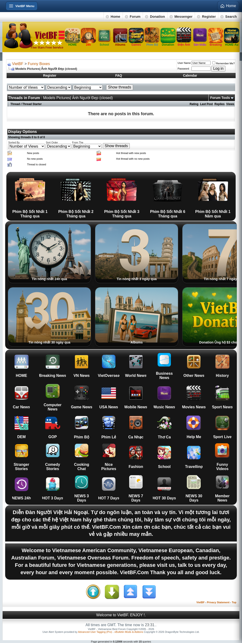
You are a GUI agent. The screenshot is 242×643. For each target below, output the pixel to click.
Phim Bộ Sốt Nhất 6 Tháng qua (167, 196)
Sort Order (52, 142)
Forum (135, 16)
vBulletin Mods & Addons (128, 631)
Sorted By (14, 142)
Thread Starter (32, 104)
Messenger (183, 16)
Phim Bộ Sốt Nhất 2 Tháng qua (75, 196)
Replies (220, 104)
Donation (157, 16)
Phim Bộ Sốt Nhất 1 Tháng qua (30, 196)
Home (115, 16)
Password (183, 68)
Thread (15, 104)
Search (231, 16)
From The (77, 142)
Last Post (206, 104)
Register (209, 16)
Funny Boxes (39, 64)
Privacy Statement (218, 602)
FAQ (118, 75)
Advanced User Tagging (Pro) (95, 631)
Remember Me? (223, 63)
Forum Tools (220, 98)
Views (230, 104)
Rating (194, 104)
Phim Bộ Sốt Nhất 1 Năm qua (212, 196)
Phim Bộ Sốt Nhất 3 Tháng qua (121, 196)
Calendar (190, 75)
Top (234, 602)
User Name (184, 63)
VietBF (17, 64)
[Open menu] (22, 5)
